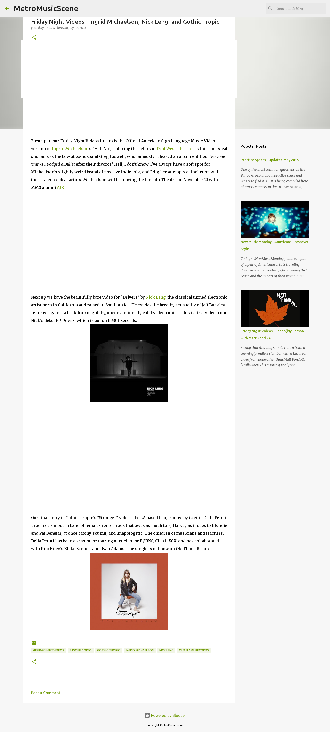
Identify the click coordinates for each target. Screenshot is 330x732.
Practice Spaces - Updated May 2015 (270, 160)
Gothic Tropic (108, 650)
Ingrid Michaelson (70, 148)
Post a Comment (45, 693)
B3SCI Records (81, 650)
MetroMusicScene (46, 8)
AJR (60, 187)
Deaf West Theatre (174, 148)
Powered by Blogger (165, 715)
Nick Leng (156, 297)
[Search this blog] (300, 8)
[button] (34, 37)
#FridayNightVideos (48, 650)
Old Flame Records (194, 650)
